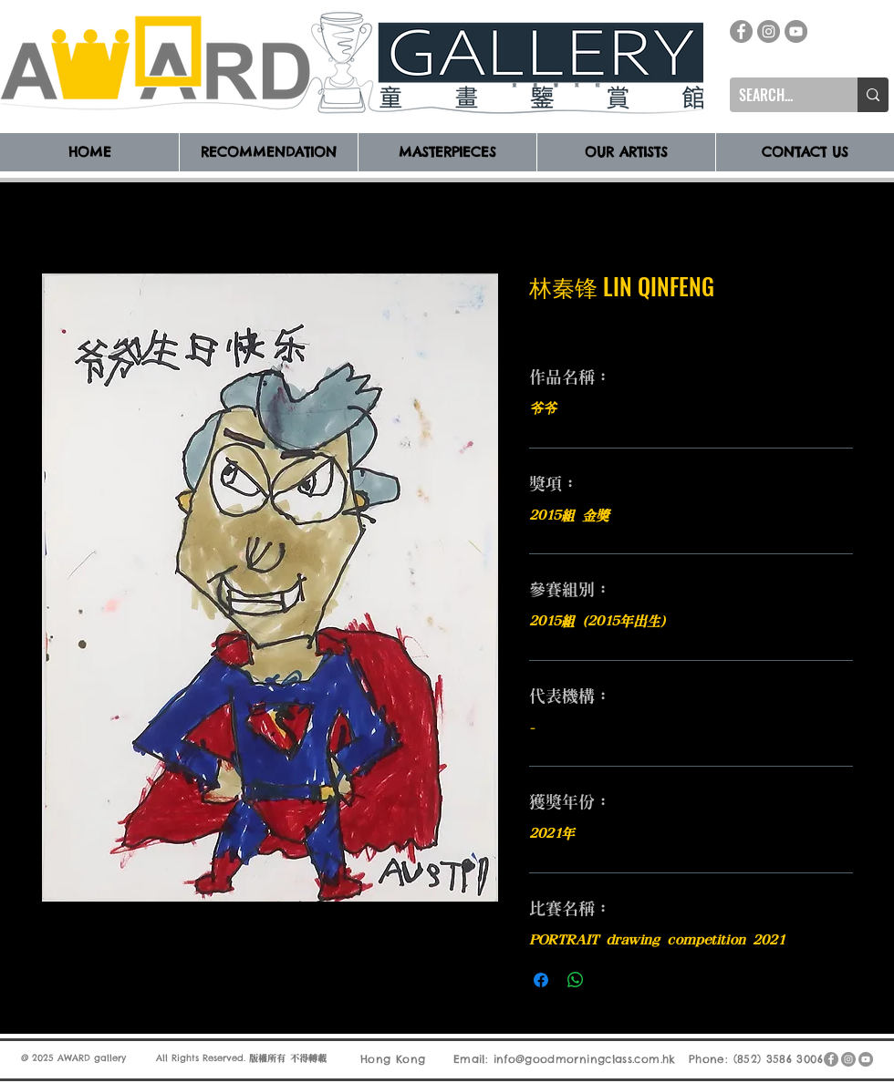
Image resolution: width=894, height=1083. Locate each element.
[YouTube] (796, 31)
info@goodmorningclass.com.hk (585, 1059)
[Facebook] (741, 31)
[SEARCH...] (779, 94)
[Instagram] (768, 31)
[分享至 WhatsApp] (576, 980)
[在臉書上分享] (541, 980)
